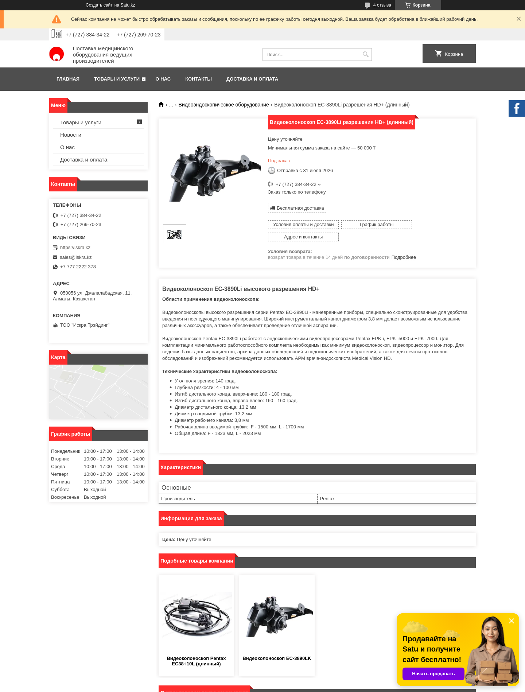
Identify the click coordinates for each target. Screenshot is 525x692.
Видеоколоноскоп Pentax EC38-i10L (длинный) (196, 648)
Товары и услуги (117, 79)
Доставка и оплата (252, 79)
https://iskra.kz (75, 247)
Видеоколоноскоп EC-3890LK (276, 646)
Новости (70, 135)
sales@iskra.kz (76, 257)
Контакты (198, 79)
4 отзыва (382, 5)
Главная (68, 79)
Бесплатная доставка (300, 207)
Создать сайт (99, 5)
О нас (163, 79)
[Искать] (365, 54)
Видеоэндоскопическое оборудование (224, 105)
